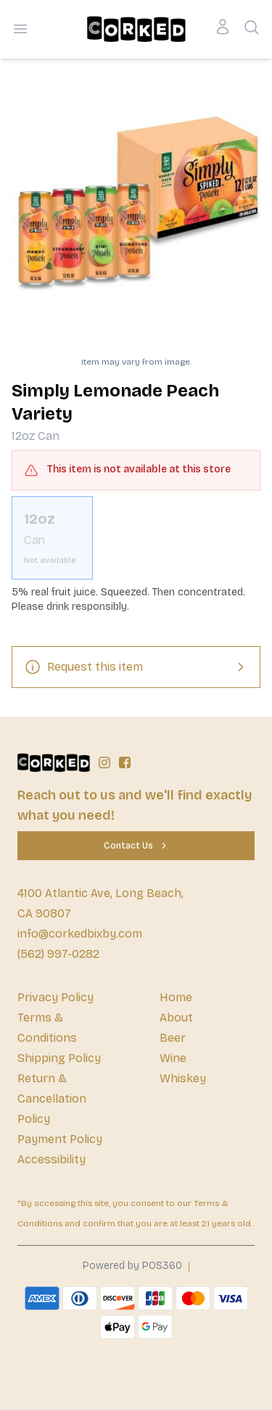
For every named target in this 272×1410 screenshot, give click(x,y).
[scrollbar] (136, 537)
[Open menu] (20, 29)
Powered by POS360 (132, 1266)
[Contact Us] (136, 845)
